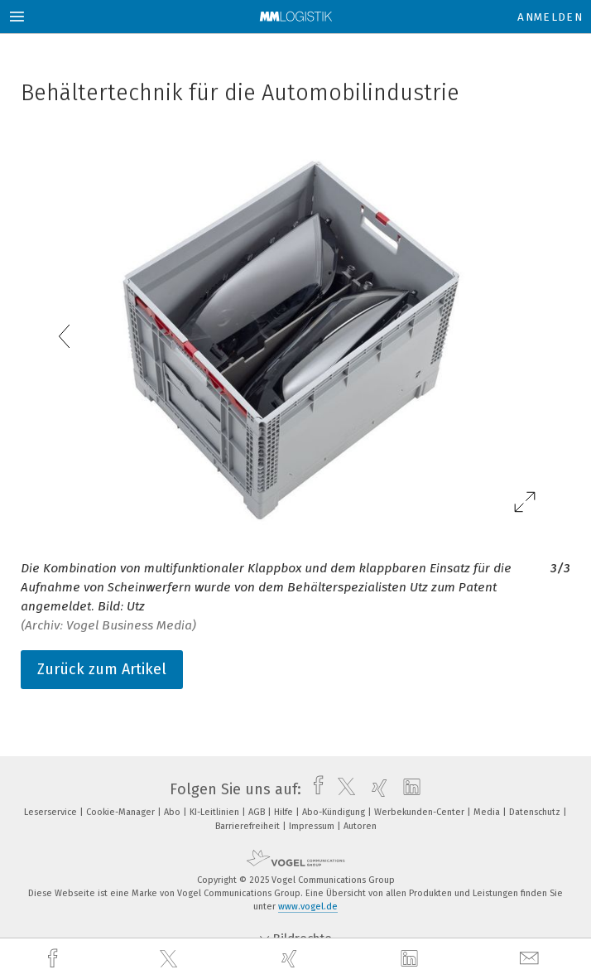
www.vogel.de (308, 906)
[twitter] (170, 959)
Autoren (360, 826)
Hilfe (285, 812)
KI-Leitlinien (216, 812)
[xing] (291, 958)
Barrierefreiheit (248, 826)
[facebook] (54, 959)
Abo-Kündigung (335, 812)
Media (487, 812)
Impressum (313, 826)
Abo (173, 812)
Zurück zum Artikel (101, 669)
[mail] (531, 959)
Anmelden (550, 17)
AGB (257, 812)
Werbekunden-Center (420, 812)
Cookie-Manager (121, 812)
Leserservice (51, 812)
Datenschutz (536, 812)
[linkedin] (411, 959)
